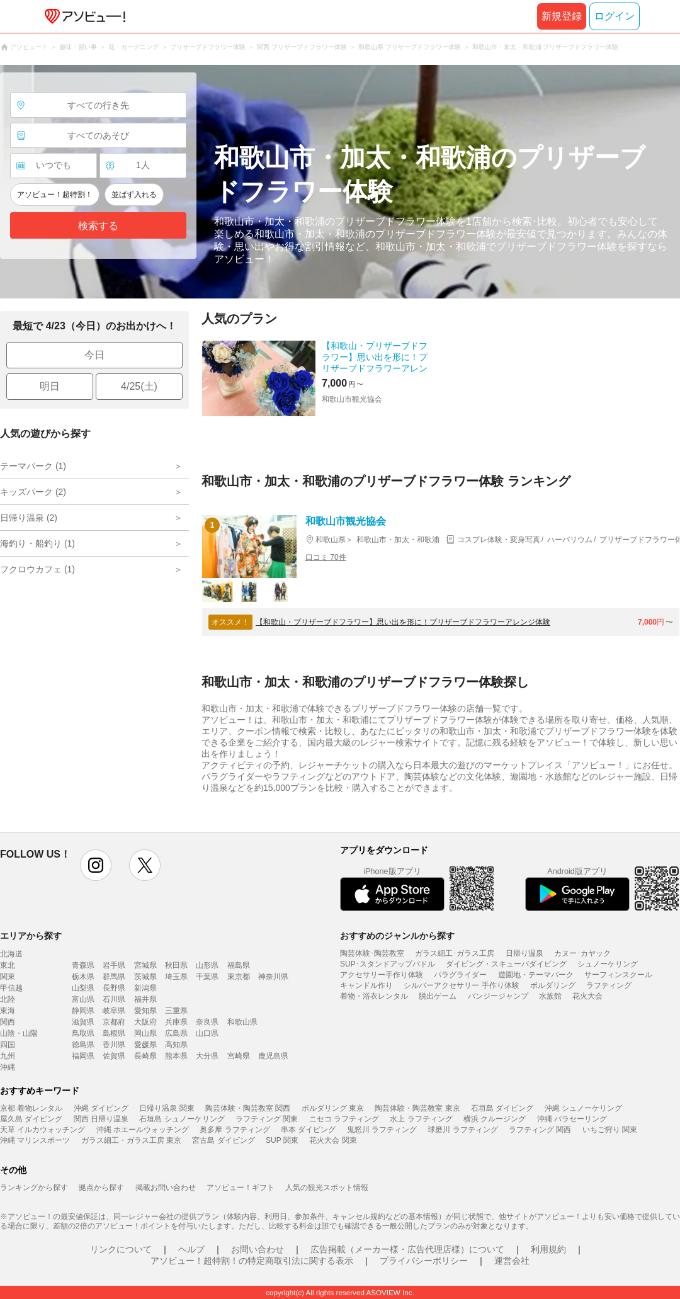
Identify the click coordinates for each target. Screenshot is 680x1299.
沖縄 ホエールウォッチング (142, 1129)
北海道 (11, 954)
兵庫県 (176, 1022)
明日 (50, 386)
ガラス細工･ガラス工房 (454, 953)
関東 (7, 976)
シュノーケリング (607, 964)
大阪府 (145, 1022)
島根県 (114, 1033)
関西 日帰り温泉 (101, 1119)
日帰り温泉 (524, 953)
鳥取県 (83, 1033)
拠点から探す (101, 1187)
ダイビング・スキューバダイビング (506, 964)
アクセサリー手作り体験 (381, 974)
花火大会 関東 (332, 1140)
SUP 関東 (282, 1140)
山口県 (207, 1033)
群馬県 (114, 976)
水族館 (550, 996)
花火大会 (587, 996)
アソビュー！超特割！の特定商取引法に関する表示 (251, 1261)
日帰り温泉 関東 (166, 1108)
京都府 (114, 1022)
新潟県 (145, 988)
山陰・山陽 (19, 1033)
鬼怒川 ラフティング (382, 1129)
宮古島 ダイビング (223, 1140)
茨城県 (145, 976)
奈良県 (207, 1022)
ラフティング (609, 985)
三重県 (176, 1010)
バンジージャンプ (498, 996)
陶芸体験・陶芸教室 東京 (417, 1108)
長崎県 (145, 1056)
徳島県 (83, 1044)
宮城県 (145, 965)
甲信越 (11, 988)
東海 (7, 1010)
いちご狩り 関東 (609, 1129)
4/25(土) (139, 386)
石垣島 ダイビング (502, 1108)
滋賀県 (83, 1022)
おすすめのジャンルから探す (397, 936)
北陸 (7, 999)
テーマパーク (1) (33, 466)
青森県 (83, 965)
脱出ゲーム (437, 996)
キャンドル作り (366, 985)
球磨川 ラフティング (462, 1129)
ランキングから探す (34, 1187)
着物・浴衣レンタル (374, 996)
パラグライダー (460, 974)
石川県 (114, 999)
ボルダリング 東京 (333, 1108)
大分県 (207, 1056)
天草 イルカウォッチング (42, 1129)
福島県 (238, 965)
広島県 (176, 1033)
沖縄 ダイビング (101, 1108)
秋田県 (176, 965)
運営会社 (512, 1261)
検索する (98, 225)
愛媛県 (145, 1044)
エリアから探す (31, 936)
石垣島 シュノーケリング (181, 1119)
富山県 (83, 999)
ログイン (614, 16)
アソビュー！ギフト (241, 1187)
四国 (7, 1044)
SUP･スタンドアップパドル (387, 964)
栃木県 (83, 976)
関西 (7, 1022)
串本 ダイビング (308, 1129)
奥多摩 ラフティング (234, 1129)
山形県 (207, 965)
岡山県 (145, 1033)
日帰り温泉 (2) (28, 518)
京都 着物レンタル (31, 1108)
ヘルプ (191, 1249)
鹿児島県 (273, 1056)
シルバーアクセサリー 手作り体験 (461, 985)
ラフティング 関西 (540, 1129)
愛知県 (145, 1010)
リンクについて (121, 1249)
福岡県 (83, 1056)
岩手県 (114, 965)
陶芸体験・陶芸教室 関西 (247, 1108)
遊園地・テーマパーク (536, 974)
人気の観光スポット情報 (326, 1187)
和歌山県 (242, 1022)
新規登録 (561, 16)
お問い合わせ (257, 1249)
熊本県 (176, 1056)
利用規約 (548, 1249)
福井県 (145, 999)
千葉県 (207, 976)
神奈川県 (273, 976)
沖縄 (7, 1067)
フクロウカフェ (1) (37, 569)
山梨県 (83, 988)
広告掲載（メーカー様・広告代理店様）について (407, 1249)
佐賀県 (114, 1056)
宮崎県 (238, 1056)
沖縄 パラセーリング (572, 1119)
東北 (7, 965)
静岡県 (83, 1010)
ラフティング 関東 (266, 1119)
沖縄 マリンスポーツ (35, 1140)
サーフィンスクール (618, 974)
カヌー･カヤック (582, 953)
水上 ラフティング (421, 1119)
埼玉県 (176, 976)
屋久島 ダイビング (31, 1119)
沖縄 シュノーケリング (583, 1108)
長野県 (114, 988)
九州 (7, 1056)
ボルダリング (552, 985)
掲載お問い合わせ (165, 1187)
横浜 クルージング (494, 1119)
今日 (94, 354)
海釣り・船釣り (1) (37, 543)
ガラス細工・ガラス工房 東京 (131, 1140)
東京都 (238, 976)
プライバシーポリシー (424, 1261)
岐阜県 (114, 1010)
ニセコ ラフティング (344, 1119)
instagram (95, 865)
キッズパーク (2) (33, 492)
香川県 (114, 1044)
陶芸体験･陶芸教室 (372, 953)
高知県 (176, 1044)
